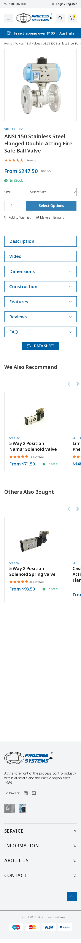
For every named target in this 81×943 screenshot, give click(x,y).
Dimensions (40, 271)
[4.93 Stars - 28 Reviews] (26, 582)
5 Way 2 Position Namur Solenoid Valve (33, 446)
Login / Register (64, 4)
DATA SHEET (40, 345)
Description (40, 241)
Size (7, 192)
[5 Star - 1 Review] (40, 160)
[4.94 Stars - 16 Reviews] (26, 457)
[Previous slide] (68, 384)
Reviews (40, 317)
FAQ (40, 332)
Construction (40, 286)
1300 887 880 (14, 4)
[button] (17, 217)
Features (40, 302)
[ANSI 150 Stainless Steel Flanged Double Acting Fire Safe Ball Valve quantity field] (13, 206)
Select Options (51, 205)
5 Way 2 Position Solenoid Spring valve (32, 571)
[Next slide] (77, 384)
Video (40, 256)
